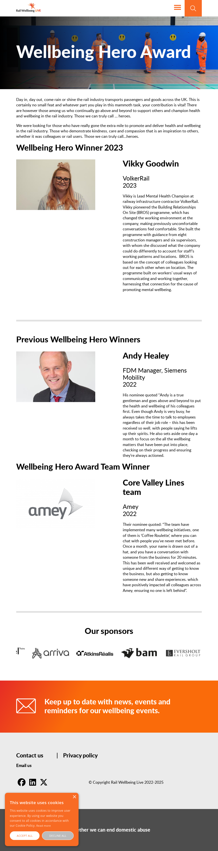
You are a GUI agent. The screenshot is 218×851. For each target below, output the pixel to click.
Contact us (29, 755)
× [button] (74, 797)
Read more (43, 825)
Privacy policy (80, 755)
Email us (24, 766)
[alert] (42, 819)
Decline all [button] (58, 835)
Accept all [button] (25, 835)
